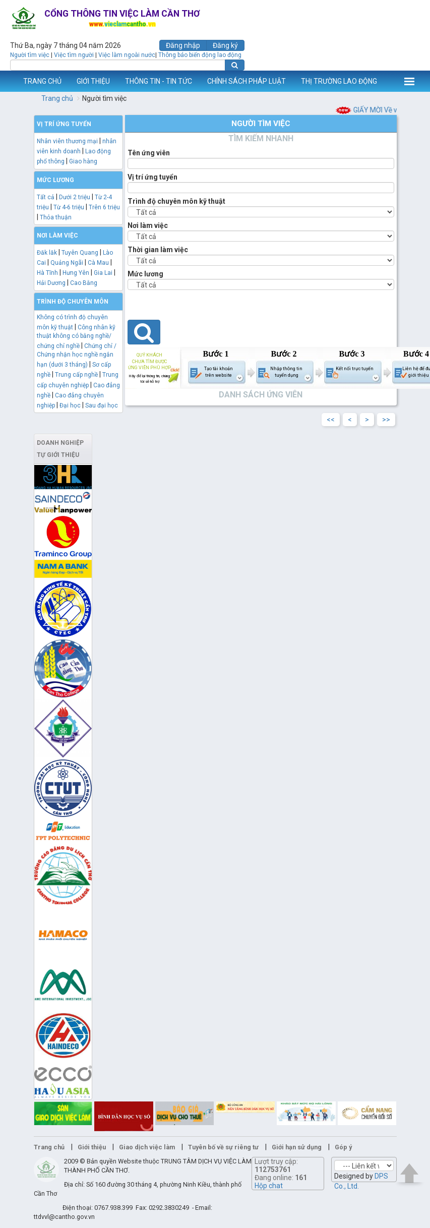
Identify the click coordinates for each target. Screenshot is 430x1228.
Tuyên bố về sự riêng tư (223, 1147)
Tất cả (45, 197)
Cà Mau (98, 262)
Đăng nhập (183, 45)
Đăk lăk (47, 252)
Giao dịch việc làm (147, 1147)
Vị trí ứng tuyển (152, 177)
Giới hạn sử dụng (297, 1147)
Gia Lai (103, 272)
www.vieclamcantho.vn (8, 81)
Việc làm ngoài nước (126, 55)
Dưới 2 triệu (74, 197)
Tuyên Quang (80, 252)
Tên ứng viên (149, 153)
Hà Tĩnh (47, 272)
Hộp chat (269, 1186)
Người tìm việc (29, 55)
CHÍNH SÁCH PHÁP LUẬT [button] (246, 81)
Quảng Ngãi (66, 262)
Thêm (409, 81)
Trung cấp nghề (76, 374)
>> (386, 420)
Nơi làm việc (148, 225)
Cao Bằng (83, 282)
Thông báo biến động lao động (199, 55)
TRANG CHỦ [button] (42, 81)
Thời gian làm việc (158, 250)
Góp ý (343, 1147)
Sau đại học (101, 405)
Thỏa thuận (56, 217)
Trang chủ (57, 98)
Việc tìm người (74, 55)
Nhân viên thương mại (67, 141)
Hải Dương (51, 282)
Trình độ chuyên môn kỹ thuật (176, 201)
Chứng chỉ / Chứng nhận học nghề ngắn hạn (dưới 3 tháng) (76, 355)
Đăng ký (225, 45)
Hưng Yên (76, 272)
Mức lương (145, 274)
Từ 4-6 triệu (68, 207)
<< (331, 420)
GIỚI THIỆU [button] (93, 81)
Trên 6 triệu (104, 207)
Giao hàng (83, 161)
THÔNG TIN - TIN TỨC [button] (158, 81)
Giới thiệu (92, 1147)
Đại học (70, 405)
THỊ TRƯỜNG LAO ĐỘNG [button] (339, 81)
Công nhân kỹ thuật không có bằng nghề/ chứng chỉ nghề (76, 336)
